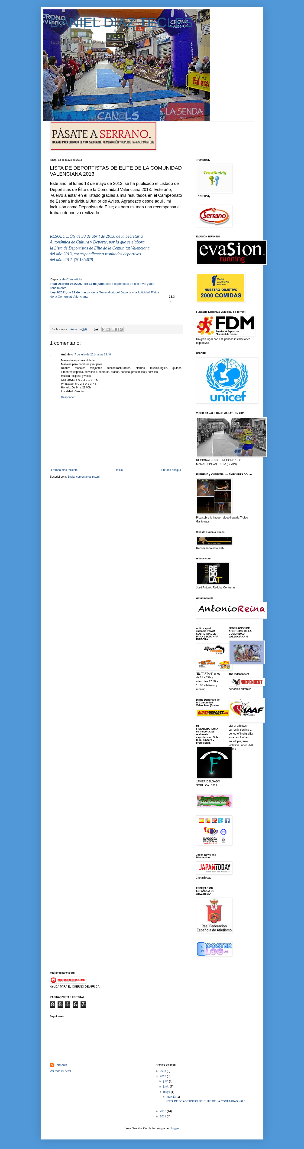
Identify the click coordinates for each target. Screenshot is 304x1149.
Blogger (174, 1128)
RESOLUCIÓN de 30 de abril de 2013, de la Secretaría (96, 236)
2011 (163, 1116)
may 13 (172, 1096)
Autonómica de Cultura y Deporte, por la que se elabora (97, 242)
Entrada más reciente (64, 470)
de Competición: (73, 279)
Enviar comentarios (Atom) (84, 476)
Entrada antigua (171, 470)
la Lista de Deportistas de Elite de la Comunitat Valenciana (99, 248)
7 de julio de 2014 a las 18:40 (92, 354)
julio (166, 1081)
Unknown (61, 1065)
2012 (163, 1111)
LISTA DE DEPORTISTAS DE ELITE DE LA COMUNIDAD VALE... (207, 1101)
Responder (68, 397)
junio (166, 1086)
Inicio (119, 470)
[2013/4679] (84, 259)
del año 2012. (62, 259)
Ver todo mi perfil (60, 1071)
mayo (167, 1091)
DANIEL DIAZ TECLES (121, 22)
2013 (163, 1076)
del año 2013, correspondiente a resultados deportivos (95, 254)
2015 (163, 1071)
